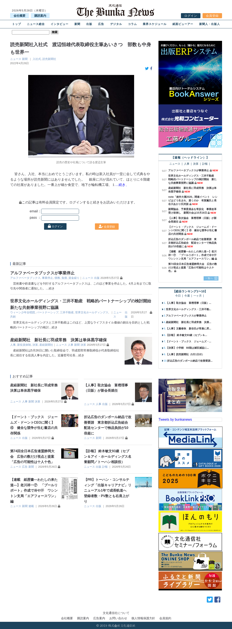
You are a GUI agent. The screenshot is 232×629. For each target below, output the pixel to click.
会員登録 (212, 15)
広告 (101, 24)
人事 (13, 344)
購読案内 (40, 15)
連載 (31, 506)
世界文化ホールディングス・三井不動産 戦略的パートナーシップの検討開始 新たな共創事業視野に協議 (192, 179)
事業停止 (47, 277)
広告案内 (99, 618)
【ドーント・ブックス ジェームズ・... (188, 341)
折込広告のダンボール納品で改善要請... (190, 360)
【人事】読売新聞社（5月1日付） (185, 354)
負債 (64, 277)
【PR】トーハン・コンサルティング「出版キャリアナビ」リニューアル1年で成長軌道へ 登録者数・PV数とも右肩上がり (107, 490)
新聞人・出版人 (209, 24)
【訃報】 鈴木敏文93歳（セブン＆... (186, 335)
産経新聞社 (46, 344)
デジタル (116, 24)
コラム (132, 24)
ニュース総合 (36, 24)
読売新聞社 (49, 59)
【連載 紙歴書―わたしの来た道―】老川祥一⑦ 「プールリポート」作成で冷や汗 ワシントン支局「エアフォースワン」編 (34, 490)
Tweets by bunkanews (175, 419)
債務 (57, 277)
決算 (35, 344)
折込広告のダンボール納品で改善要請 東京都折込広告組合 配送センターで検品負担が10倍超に (192, 243)
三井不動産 (67, 312)
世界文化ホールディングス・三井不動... (188, 309)
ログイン (190, 15)
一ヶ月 (197, 295)
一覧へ (209, 278)
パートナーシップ (47, 312)
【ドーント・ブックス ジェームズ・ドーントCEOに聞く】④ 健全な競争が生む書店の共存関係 (192, 230)
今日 (178, 295)
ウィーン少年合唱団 (22, 312)
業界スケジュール (155, 24)
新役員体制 (24, 344)
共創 (13, 316)
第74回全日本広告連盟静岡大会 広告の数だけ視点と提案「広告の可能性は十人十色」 (32, 456)
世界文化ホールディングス (91, 312)
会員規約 (165, 618)
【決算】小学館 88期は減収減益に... (187, 347)
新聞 (77, 24)
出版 (89, 24)
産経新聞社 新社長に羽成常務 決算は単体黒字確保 (58, 340)
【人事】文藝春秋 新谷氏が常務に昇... (188, 328)
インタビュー (59, 24)
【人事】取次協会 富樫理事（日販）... (188, 302)
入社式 (37, 59)
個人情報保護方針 (143, 618)
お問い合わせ (118, 618)
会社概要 (19, 15)
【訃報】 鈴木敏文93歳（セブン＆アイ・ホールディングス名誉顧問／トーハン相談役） (107, 456)
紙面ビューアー (182, 24)
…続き (50, 288)
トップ (16, 24)
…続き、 (122, 185)
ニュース (15, 59)
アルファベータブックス (25, 277)
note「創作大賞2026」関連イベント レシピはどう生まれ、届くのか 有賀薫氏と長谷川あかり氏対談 (192, 200)
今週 (187, 295)
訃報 (105, 466)
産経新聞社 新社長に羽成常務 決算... (188, 322)
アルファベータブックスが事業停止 (42, 273)
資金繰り (73, 277)
